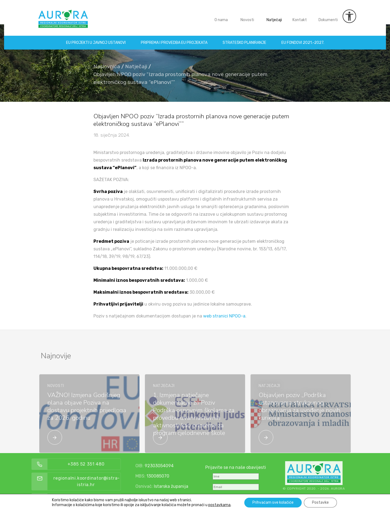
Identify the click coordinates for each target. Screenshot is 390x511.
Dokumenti (328, 16)
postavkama (219, 505)
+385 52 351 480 (97, 464)
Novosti (247, 16)
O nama (221, 16)
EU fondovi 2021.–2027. (302, 38)
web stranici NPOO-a (224, 316)
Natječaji (274, 16)
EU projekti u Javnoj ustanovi (96, 38)
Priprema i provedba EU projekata (174, 38)
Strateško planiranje (244, 38)
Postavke (320, 502)
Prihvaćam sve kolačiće (273, 502)
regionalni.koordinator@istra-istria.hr (98, 481)
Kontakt (299, 16)
